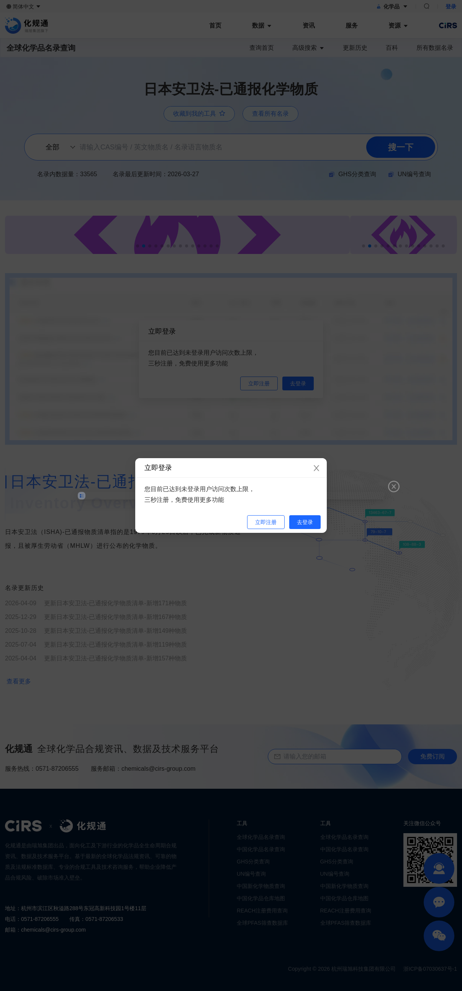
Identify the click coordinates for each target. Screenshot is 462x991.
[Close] (316, 468)
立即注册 (266, 522)
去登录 (305, 522)
